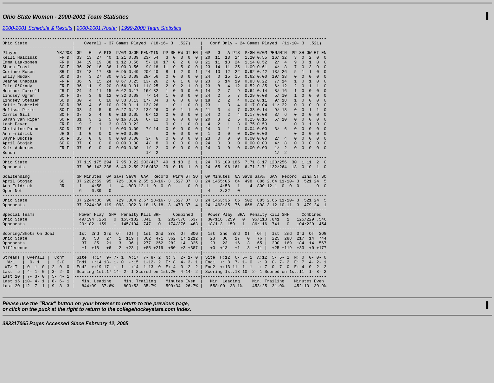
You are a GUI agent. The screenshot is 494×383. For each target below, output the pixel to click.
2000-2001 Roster (97, 28)
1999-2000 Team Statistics (151, 28)
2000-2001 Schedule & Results (38, 28)
